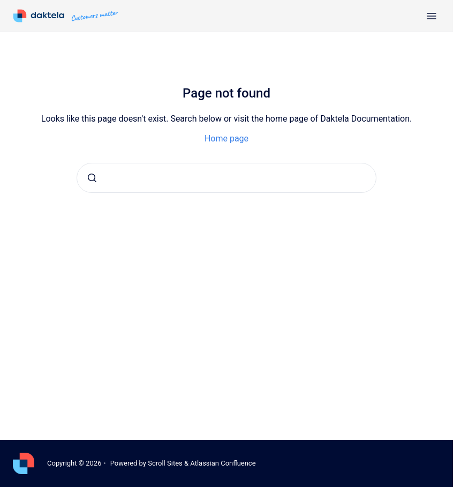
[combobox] (226, 177)
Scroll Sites (165, 463)
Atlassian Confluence (222, 463)
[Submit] (92, 177)
